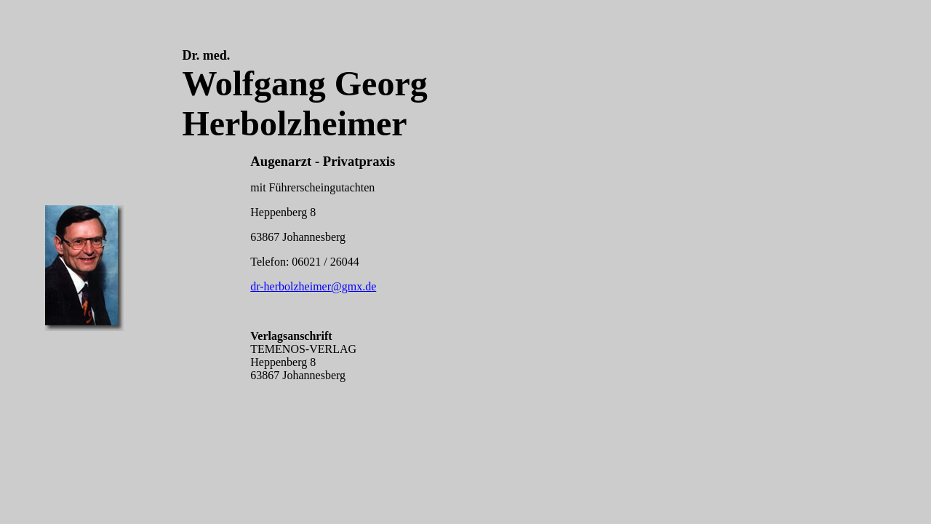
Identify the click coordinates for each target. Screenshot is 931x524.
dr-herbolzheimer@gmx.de (313, 286)
